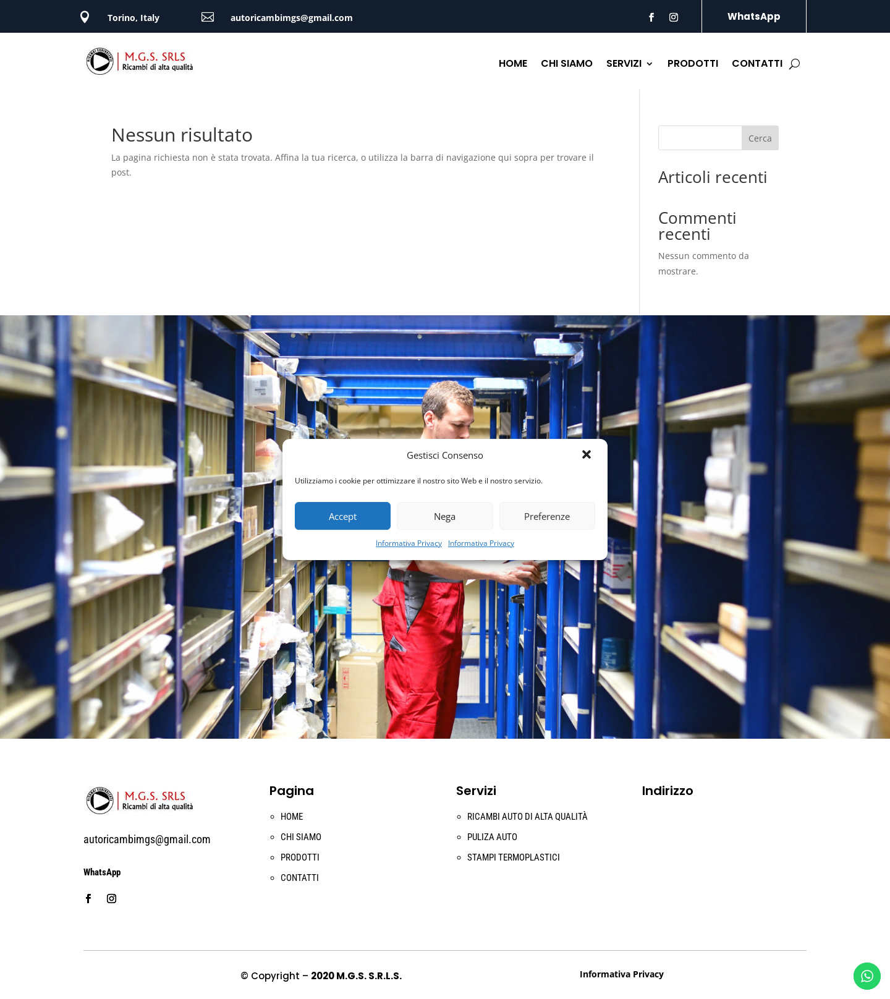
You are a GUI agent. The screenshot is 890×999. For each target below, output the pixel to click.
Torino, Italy (133, 17)
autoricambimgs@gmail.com (292, 17)
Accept (343, 516)
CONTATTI (757, 64)
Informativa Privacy (409, 543)
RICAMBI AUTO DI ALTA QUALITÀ (527, 816)
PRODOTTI (693, 64)
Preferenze (547, 516)
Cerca (760, 138)
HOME (513, 64)
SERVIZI (624, 64)
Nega (445, 516)
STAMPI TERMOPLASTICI (513, 857)
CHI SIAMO (567, 64)
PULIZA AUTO (492, 837)
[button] (587, 455)
